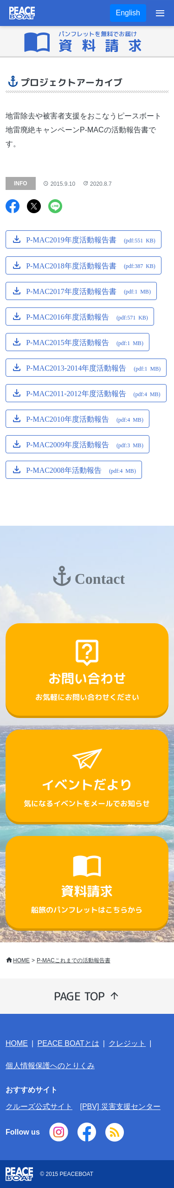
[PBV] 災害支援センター (120, 1106)
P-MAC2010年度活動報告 (84, 418)
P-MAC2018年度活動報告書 (90, 264)
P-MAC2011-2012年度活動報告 (93, 393)
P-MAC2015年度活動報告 (84, 342)
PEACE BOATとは (68, 1043)
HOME (21, 960)
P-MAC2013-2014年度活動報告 (93, 367)
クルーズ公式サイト (39, 1106)
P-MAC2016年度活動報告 (87, 316)
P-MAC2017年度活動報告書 (88, 290)
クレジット (127, 1043)
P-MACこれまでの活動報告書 (73, 960)
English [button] (128, 13)
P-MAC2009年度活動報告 (84, 444)
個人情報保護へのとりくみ (50, 1066)
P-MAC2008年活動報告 (81, 469)
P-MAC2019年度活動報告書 (90, 239)
